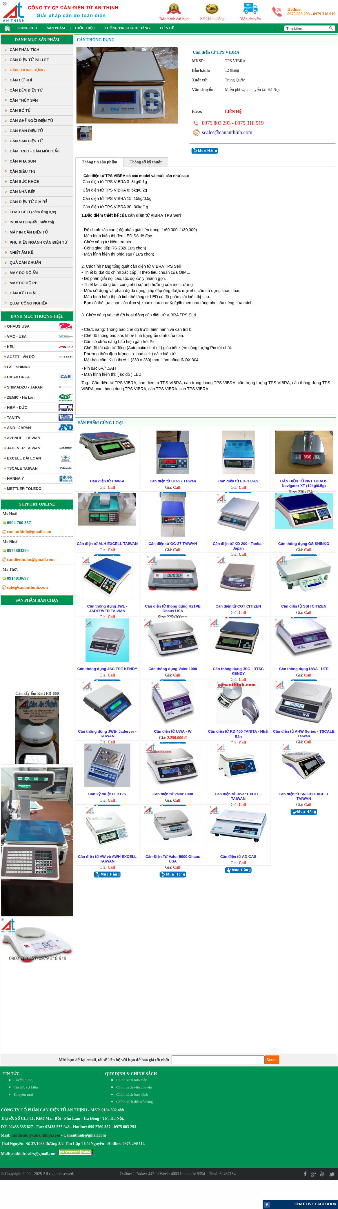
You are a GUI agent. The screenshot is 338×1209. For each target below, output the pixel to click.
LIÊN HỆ (167, 28)
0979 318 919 (324, 14)
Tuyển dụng (23, 1080)
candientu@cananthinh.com (35, 1135)
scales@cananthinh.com (227, 132)
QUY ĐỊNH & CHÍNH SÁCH (131, 1074)
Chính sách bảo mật (131, 1080)
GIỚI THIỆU (85, 28)
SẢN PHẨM (56, 28)
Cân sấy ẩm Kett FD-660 (37, 705)
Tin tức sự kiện (26, 1087)
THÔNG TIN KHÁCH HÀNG (127, 28)
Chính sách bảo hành (132, 1094)
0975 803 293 (298, 14)
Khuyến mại (23, 1094)
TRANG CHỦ (26, 28)
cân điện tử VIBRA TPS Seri (155, 215)
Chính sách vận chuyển (134, 1087)
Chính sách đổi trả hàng (134, 1101)
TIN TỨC (11, 1074)
